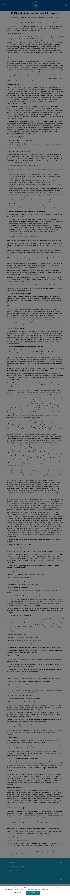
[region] (35, 891)
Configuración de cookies (19, 892)
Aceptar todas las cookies (33, 892)
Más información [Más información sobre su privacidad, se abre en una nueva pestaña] (45, 889)
